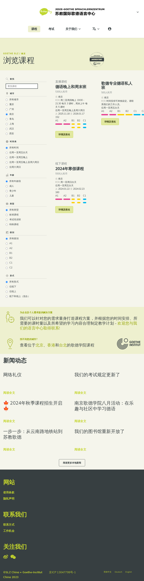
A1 (10, 243)
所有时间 (14, 147)
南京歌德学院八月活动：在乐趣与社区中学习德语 (104, 405)
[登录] (110, 29)
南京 (11, 114)
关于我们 (73, 29)
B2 (10, 257)
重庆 (11, 104)
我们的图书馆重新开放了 (99, 431)
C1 (10, 262)
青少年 (12, 190)
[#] (137, 12)
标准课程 (14, 214)
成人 (11, 185)
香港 (51, 345)
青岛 (11, 118)
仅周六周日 (15, 167)
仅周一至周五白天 (18, 152)
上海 (11, 123)
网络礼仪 (12, 374)
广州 (11, 109)
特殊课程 (14, 224)
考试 (51, 29)
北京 (39, 345)
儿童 (11, 195)
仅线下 (12, 286)
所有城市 (14, 99)
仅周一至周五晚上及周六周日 (24, 162)
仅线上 (12, 291)
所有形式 (14, 281)
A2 (10, 248)
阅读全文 (9, 393)
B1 (10, 253)
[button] (64, 134)
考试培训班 (15, 219)
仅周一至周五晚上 (18, 157)
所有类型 (14, 209)
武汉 (11, 128)
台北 (63, 345)
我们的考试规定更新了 (97, 374)
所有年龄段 (15, 181)
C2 (10, 267)
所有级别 (14, 238)
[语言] (96, 29)
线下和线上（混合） (19, 296)
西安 (11, 133)
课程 (34, 29)
